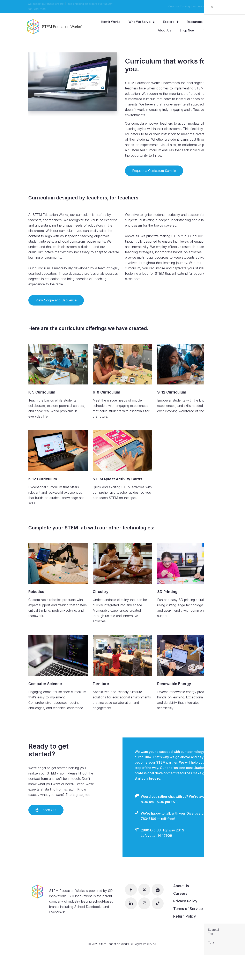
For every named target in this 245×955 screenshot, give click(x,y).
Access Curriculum (205, 6)
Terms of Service (188, 909)
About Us (181, 886)
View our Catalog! (179, 6)
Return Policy (184, 916)
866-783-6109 (36, 9)
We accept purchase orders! (45, 3)
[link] (58, 364)
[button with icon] (131, 890)
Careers (180, 893)
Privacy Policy (185, 901)
